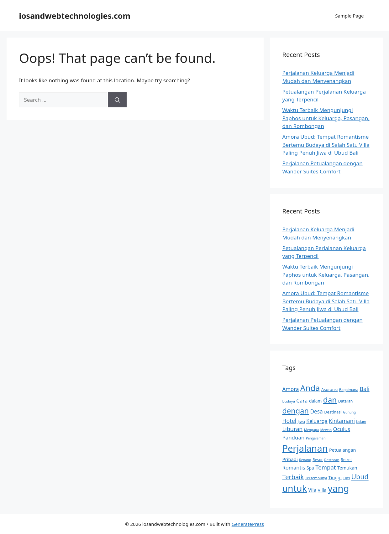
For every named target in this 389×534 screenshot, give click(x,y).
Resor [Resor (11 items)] (318, 459)
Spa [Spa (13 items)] (310, 468)
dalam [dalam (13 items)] (315, 401)
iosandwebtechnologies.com (74, 15)
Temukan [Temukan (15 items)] (347, 468)
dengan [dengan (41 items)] (295, 411)
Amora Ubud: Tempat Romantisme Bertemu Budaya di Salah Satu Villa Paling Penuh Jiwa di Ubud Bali (326, 144)
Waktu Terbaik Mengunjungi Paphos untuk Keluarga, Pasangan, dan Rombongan (326, 118)
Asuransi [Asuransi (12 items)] (329, 389)
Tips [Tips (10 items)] (346, 477)
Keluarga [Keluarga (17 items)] (316, 421)
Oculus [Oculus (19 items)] (341, 429)
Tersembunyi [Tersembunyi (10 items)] (316, 477)
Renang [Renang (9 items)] (305, 460)
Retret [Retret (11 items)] (346, 459)
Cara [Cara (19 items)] (302, 400)
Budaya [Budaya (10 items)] (288, 401)
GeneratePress (248, 524)
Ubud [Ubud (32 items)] (359, 476)
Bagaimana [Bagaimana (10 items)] (348, 389)
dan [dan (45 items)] (330, 399)
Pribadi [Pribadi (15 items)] (290, 459)
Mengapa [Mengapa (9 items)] (311, 430)
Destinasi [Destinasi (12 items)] (333, 412)
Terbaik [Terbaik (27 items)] (293, 477)
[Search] (117, 99)
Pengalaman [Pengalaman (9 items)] (316, 438)
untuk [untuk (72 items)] (294, 488)
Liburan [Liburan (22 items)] (292, 429)
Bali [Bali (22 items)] (364, 389)
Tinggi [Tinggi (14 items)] (335, 477)
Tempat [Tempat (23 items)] (325, 467)
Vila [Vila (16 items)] (312, 490)
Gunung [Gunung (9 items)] (349, 412)
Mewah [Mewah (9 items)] (326, 430)
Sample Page (349, 16)
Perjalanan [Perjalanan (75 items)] (305, 448)
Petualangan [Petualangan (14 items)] (342, 450)
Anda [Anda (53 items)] (310, 387)
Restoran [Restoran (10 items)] (331, 459)
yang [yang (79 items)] (338, 488)
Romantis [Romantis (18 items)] (293, 467)
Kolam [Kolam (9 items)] (361, 421)
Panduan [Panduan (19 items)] (293, 437)
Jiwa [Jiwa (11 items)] (301, 421)
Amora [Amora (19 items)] (290, 389)
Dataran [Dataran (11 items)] (345, 401)
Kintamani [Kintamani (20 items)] (342, 420)
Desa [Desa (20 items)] (316, 411)
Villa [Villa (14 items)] (322, 490)
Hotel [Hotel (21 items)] (289, 420)
